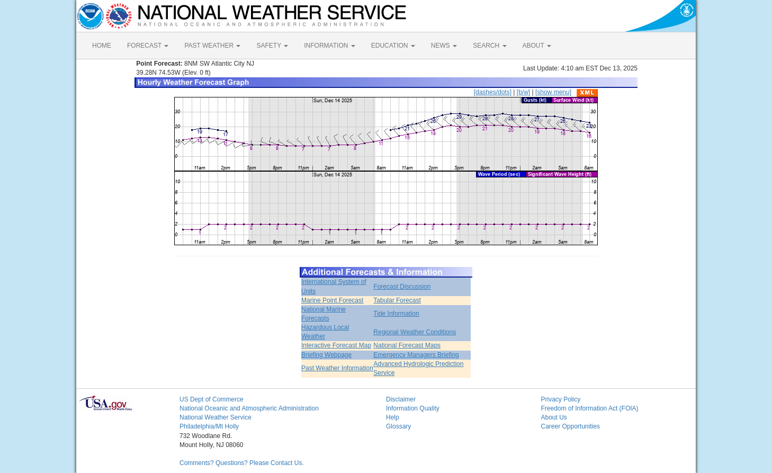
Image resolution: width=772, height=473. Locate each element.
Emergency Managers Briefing (416, 355)
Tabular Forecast (396, 300)
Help (392, 417)
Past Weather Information (337, 368)
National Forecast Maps (407, 345)
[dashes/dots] (492, 92)
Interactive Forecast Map (336, 345)
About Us (554, 417)
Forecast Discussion (401, 286)
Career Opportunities (570, 426)
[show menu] (553, 92)
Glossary (398, 426)
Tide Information (396, 313)
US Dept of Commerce (211, 399)
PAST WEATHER (212, 45)
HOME (101, 45)
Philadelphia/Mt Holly (209, 426)
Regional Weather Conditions (414, 332)
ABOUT (537, 45)
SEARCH (489, 45)
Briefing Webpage (326, 355)
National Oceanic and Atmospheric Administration (249, 408)
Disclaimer (401, 399)
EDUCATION (393, 45)
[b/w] (523, 92)
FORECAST (147, 45)
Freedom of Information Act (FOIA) (590, 408)
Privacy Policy (561, 399)
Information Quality (412, 408)
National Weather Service (215, 417)
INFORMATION (329, 45)
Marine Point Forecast (332, 300)
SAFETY (272, 45)
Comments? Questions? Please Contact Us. (241, 463)
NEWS (444, 45)
